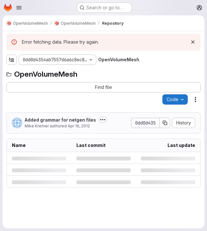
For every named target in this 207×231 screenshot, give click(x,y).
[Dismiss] (193, 42)
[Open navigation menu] (19, 8)
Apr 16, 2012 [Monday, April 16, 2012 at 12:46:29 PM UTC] (79, 126)
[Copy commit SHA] (165, 123)
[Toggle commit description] (103, 120)
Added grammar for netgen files (60, 120)
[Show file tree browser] (11, 60)
